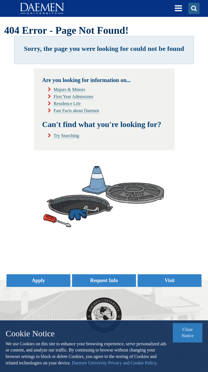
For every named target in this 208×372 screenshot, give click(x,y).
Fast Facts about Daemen (76, 110)
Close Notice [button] (188, 332)
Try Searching (66, 135)
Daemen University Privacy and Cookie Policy (114, 362)
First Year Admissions (73, 96)
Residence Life (67, 103)
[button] (178, 8)
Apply (38, 280)
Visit (170, 280)
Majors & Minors (69, 89)
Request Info (104, 280)
